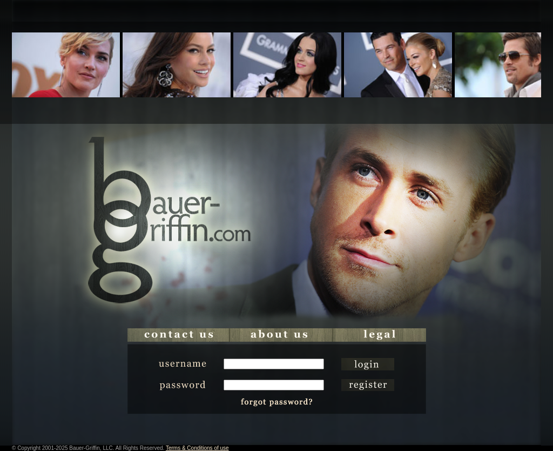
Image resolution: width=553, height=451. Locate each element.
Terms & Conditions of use (197, 448)
